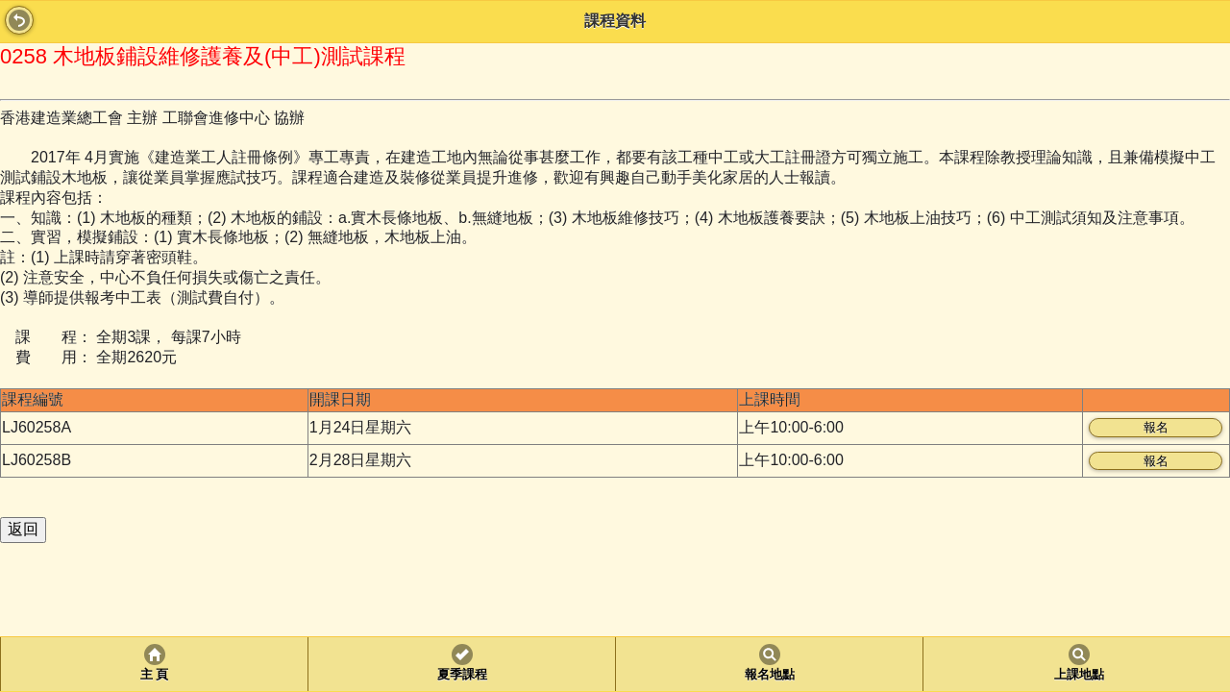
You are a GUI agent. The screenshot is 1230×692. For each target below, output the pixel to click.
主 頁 (154, 674)
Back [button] (19, 20)
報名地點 (770, 674)
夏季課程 (462, 674)
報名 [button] (1156, 427)
